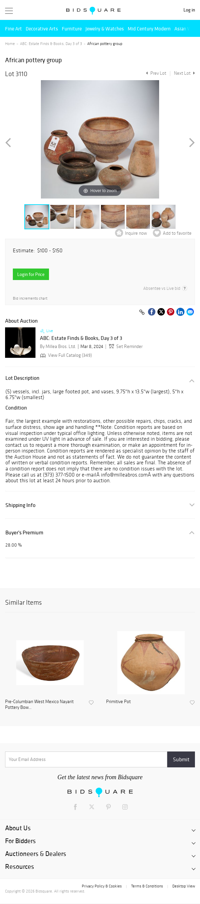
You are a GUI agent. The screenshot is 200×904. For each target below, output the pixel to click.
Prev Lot (155, 73)
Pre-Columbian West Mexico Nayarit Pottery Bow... (39, 704)
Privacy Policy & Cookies (102, 886)
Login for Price (31, 274)
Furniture (72, 28)
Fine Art (13, 28)
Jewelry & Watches (104, 28)
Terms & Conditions (147, 886)
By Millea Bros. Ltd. (58, 346)
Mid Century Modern (149, 28)
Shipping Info (20, 505)
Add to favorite (177, 233)
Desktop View (183, 886)
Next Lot (184, 73)
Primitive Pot (118, 701)
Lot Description (22, 378)
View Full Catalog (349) (65, 355)
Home (10, 43)
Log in (189, 10)
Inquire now (136, 233)
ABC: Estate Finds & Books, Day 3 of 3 (51, 43)
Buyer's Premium (24, 532)
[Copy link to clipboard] (142, 312)
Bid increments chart (30, 298)
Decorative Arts (42, 28)
